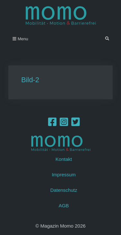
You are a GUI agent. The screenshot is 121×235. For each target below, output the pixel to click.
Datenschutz (63, 190)
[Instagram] (64, 123)
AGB (64, 205)
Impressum (64, 174)
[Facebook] (52, 123)
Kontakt (63, 159)
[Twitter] (75, 123)
